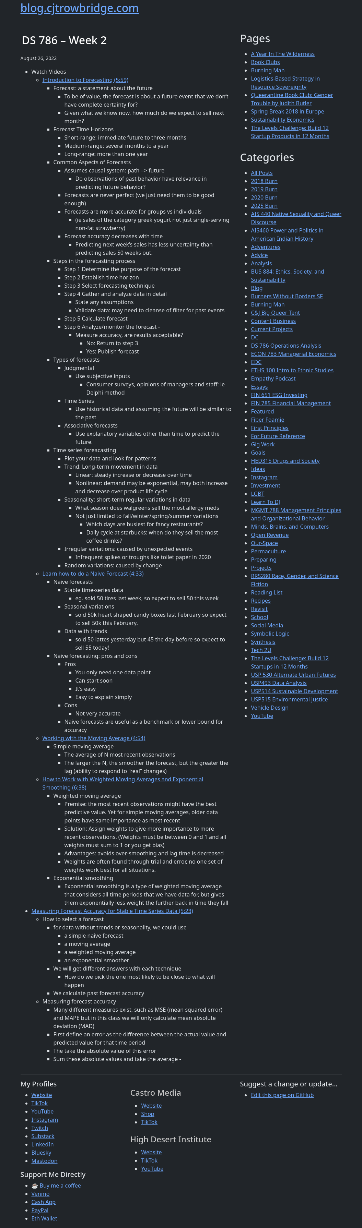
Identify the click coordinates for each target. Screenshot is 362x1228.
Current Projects (272, 329)
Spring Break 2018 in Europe (287, 111)
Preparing (263, 559)
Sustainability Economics (282, 119)
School (259, 617)
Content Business (273, 321)
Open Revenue (270, 535)
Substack (43, 1136)
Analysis (261, 263)
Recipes (260, 600)
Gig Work (263, 444)
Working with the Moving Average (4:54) (94, 738)
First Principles (269, 428)
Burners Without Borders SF (287, 296)
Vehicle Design (270, 707)
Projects (261, 567)
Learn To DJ (265, 502)
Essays (259, 386)
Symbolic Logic (270, 633)
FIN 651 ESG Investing (279, 395)
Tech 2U (261, 650)
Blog (256, 288)
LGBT (257, 493)
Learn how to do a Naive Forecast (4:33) (93, 573)
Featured (262, 411)
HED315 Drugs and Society (285, 461)
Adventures (265, 247)
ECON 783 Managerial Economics (293, 354)
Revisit (259, 609)
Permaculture (268, 551)
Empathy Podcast (273, 378)
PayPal (40, 1210)
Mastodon (45, 1161)
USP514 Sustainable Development (294, 691)
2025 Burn (264, 205)
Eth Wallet (44, 1218)
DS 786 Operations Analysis (286, 345)
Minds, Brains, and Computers (290, 526)
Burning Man (267, 70)
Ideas (258, 469)
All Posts (261, 173)
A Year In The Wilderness (283, 54)
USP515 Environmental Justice (289, 699)
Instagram (264, 477)
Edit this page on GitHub (282, 1095)
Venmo (41, 1193)
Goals (258, 452)
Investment (265, 485)
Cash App (44, 1202)
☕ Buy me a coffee (56, 1185)
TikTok (40, 1103)
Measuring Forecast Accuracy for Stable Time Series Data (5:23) (112, 911)
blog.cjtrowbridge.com (80, 7)
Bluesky (41, 1152)
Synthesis (263, 642)
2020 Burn (264, 197)
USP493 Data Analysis (278, 683)
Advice (259, 255)
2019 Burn (264, 189)
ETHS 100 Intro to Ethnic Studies (292, 370)
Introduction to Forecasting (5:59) (85, 80)
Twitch (40, 1128)
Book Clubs (265, 62)
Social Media (267, 625)
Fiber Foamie (267, 419)
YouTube (262, 716)
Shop (147, 1114)
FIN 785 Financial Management (291, 403)
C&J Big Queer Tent (275, 312)
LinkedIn (43, 1144)
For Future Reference (278, 436)
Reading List (266, 592)
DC (254, 337)
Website (42, 1095)
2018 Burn (264, 181)
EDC (256, 362)
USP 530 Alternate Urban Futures (293, 674)
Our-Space (264, 543)
